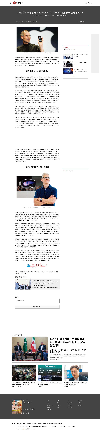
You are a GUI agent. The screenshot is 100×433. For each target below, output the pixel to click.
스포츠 (48, 407)
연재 (69, 400)
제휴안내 (31, 423)
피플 (58, 407)
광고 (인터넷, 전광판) (24, 423)
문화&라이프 (49, 405)
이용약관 (39, 423)
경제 (58, 400)
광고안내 (80, 405)
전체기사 (49, 409)
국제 (58, 403)
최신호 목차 (70, 403)
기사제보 (80, 400)
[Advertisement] (34, 138)
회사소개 (18, 423)
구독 (25, 277)
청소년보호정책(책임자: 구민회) (55, 423)
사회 (48, 403)
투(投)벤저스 (18, 277)
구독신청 (80, 403)
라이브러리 (70, 405)
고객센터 (35, 423)
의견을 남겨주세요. (20, 300)
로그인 (92, 3)
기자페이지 (70, 407)
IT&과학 (59, 405)
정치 (48, 400)
